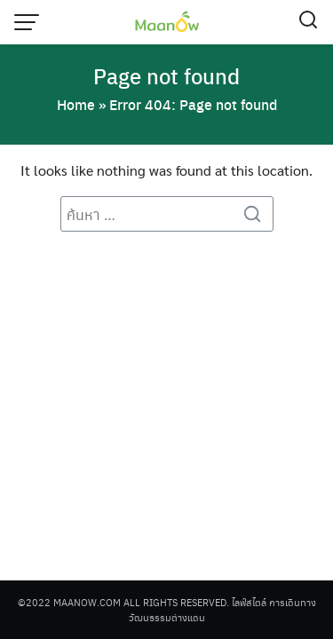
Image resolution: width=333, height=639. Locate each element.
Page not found (166, 75)
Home (76, 104)
